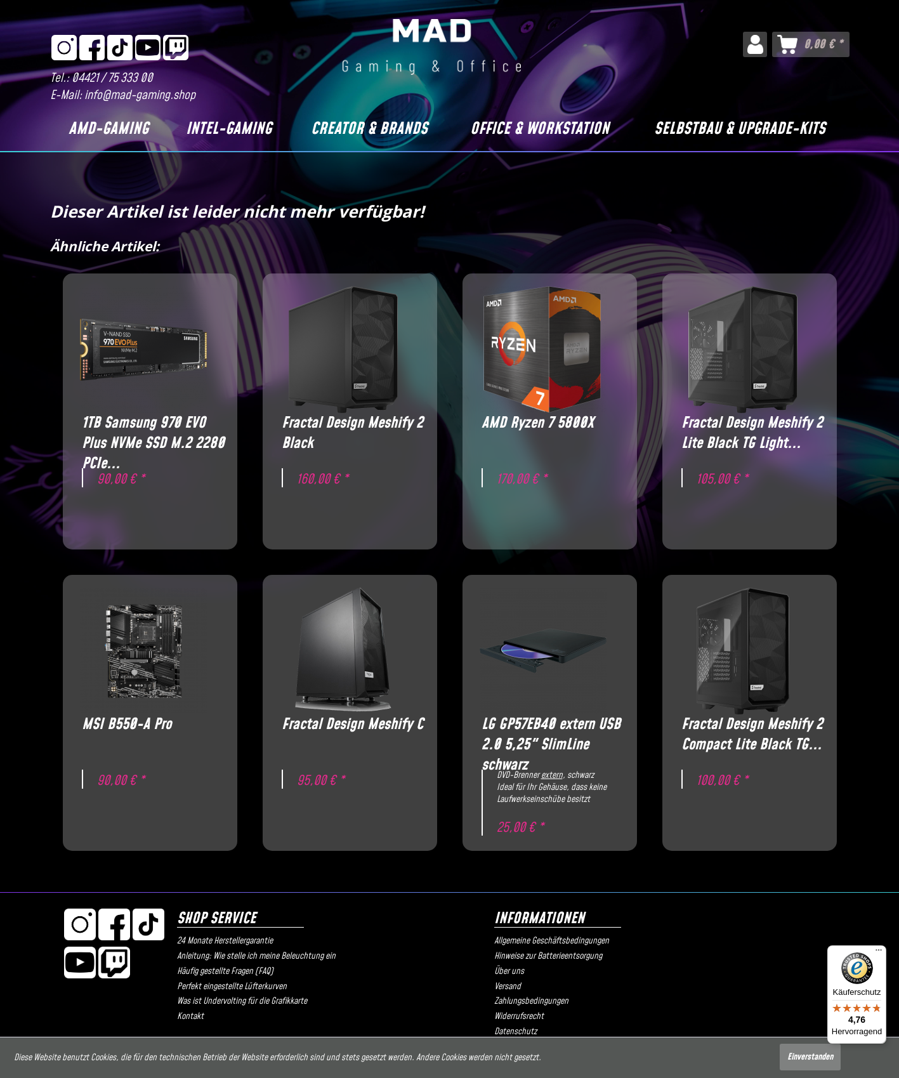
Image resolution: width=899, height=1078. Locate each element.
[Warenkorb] (811, 44)
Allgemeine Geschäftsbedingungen (551, 941)
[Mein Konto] (754, 44)
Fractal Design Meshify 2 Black (352, 433)
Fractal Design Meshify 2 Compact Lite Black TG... (752, 734)
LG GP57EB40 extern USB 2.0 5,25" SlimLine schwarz (551, 734)
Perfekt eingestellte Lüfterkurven (232, 986)
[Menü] (878, 953)
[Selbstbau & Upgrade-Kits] (740, 129)
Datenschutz (515, 1031)
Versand (507, 986)
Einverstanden (810, 1057)
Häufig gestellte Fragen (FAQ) (225, 971)
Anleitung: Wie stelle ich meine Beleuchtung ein (256, 956)
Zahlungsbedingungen (531, 1001)
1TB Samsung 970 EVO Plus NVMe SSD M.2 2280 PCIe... (153, 433)
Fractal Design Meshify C (352, 724)
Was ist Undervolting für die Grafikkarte (242, 1001)
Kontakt (190, 1016)
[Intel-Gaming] (228, 129)
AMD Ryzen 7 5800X (538, 423)
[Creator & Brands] (369, 129)
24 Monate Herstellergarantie (225, 941)
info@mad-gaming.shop (139, 95)
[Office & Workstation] (539, 129)
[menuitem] (754, 44)
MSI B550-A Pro (126, 724)
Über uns (509, 971)
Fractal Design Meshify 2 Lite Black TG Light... (752, 433)
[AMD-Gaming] (108, 129)
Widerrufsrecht (519, 1016)
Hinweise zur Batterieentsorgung (548, 956)
